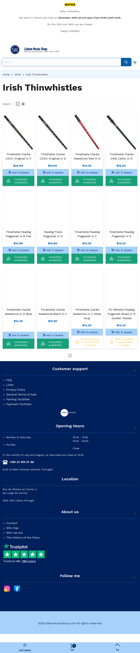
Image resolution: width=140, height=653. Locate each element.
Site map (12, 528)
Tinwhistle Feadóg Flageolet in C (87, 234)
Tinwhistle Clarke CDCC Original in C (18, 156)
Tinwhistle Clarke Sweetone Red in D (87, 156)
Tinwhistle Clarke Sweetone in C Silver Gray (87, 314)
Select (8, 104)
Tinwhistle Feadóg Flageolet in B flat (18, 234)
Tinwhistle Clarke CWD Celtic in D (122, 156)
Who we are (14, 532)
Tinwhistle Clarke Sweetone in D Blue (18, 312)
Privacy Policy (15, 389)
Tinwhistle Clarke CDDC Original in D (53, 156)
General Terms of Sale (21, 394)
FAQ (9, 380)
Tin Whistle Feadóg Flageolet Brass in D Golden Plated (122, 314)
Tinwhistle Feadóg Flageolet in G (121, 234)
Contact (11, 523)
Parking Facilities (18, 399)
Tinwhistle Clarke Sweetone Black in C (53, 312)
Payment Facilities (18, 404)
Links (10, 385)
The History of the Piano (23, 537)
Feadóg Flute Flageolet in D (53, 234)
